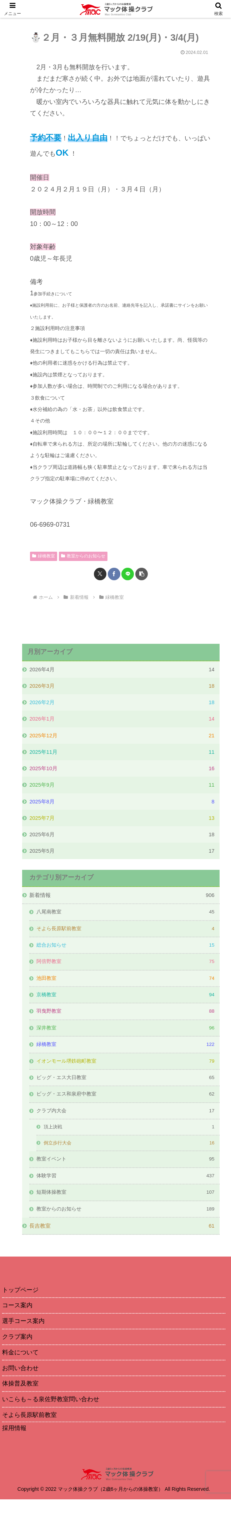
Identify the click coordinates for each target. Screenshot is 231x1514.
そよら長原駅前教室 (31, 1429)
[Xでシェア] (100, 574)
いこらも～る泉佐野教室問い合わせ (53, 1413)
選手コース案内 (24, 1332)
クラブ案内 (18, 1348)
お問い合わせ (21, 1380)
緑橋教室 (43, 555)
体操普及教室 (21, 1396)
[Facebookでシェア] (114, 574)
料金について (21, 1364)
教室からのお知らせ (83, 555)
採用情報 (15, 1442)
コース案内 (18, 1316)
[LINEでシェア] (127, 574)
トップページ (21, 1300)
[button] (141, 574)
